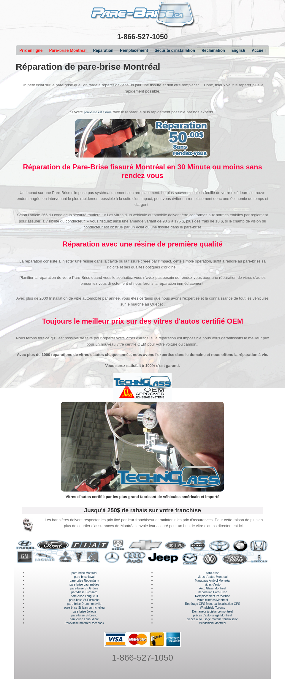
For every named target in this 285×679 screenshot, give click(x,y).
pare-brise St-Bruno (84, 615)
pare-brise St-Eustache (84, 600)
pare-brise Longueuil (84, 596)
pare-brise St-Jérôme (84, 588)
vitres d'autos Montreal (212, 576)
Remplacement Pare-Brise (212, 596)
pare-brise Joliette (84, 611)
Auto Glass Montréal (212, 588)
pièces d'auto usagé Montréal (212, 615)
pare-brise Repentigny (84, 580)
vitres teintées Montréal (212, 600)
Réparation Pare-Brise (212, 592)
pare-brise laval (84, 576)
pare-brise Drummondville (84, 603)
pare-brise (212, 573)
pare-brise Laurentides (84, 584)
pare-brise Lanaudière (84, 619)
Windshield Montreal (212, 623)
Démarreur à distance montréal (212, 611)
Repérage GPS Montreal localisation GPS (212, 603)
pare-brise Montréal (84, 573)
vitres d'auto (213, 584)
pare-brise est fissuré (98, 112)
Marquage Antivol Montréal (212, 580)
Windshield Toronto (212, 607)
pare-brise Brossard (84, 592)
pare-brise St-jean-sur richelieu (84, 607)
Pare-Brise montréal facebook (84, 623)
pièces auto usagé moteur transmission (212, 619)
